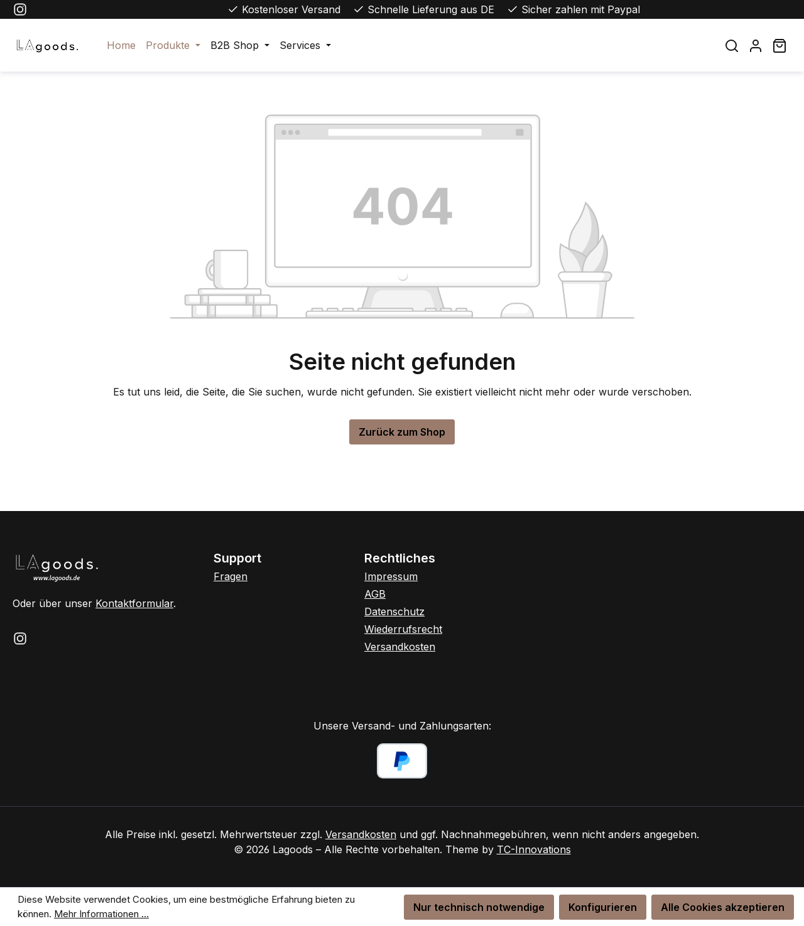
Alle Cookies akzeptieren (723, 907)
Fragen (230, 576)
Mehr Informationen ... (101, 914)
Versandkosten (399, 646)
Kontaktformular (134, 603)
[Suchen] (732, 45)
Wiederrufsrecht (403, 629)
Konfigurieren (602, 907)
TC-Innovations (534, 849)
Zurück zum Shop (402, 432)
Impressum (391, 576)
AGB (375, 594)
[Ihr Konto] (756, 45)
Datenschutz (394, 611)
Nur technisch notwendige (479, 907)
